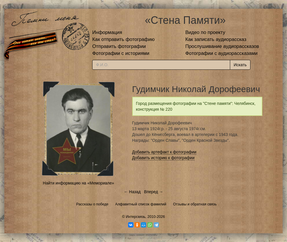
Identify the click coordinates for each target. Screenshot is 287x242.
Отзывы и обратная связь (195, 204)
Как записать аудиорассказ (215, 39)
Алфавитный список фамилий (140, 204)
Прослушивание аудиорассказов (222, 46)
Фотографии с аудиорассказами (221, 53)
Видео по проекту (205, 32)
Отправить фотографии (119, 46)
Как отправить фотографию (123, 39)
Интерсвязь (136, 217)
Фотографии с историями (120, 53)
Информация (107, 32)
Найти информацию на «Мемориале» (78, 183)
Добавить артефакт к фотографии (164, 152)
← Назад (132, 191)
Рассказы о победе (92, 204)
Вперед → (153, 191)
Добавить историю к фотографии (163, 157)
